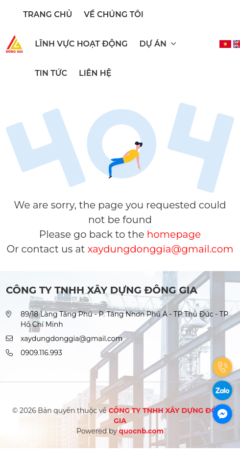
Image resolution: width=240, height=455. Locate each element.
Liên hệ (95, 73)
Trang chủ (47, 14)
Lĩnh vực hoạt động (81, 43)
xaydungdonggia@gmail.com (161, 249)
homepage (174, 234)
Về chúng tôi (113, 14)
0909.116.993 (41, 352)
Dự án (158, 43)
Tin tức (51, 73)
